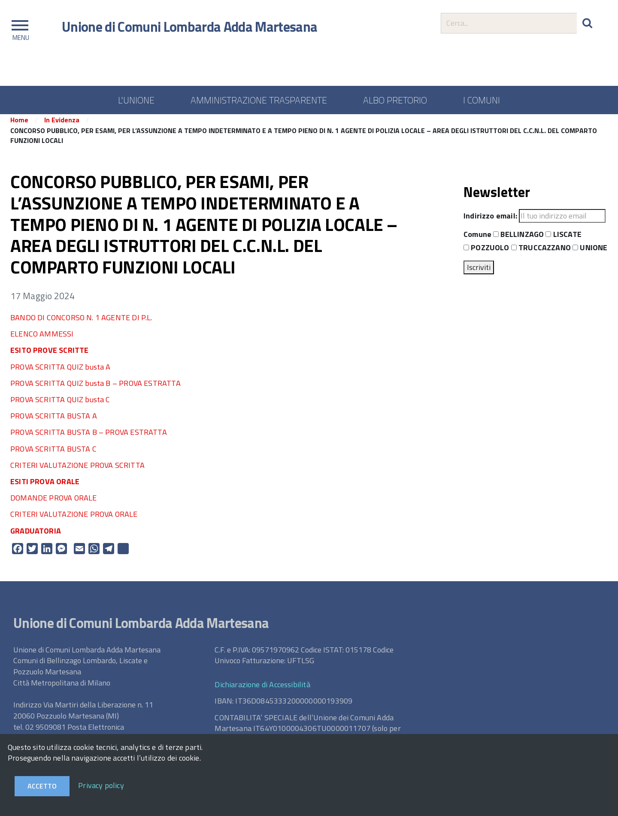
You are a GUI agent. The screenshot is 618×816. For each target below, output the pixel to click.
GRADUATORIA (35, 536)
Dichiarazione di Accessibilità (262, 690)
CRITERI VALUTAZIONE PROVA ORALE (74, 520)
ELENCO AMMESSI (42, 339)
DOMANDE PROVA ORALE (53, 503)
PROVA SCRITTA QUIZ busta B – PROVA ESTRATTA (95, 388)
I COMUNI (481, 100)
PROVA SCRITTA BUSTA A (53, 421)
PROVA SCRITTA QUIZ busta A (60, 372)
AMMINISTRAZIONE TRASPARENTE (259, 100)
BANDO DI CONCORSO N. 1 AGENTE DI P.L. (81, 323)
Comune (477, 240)
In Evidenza (61, 126)
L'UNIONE (136, 100)
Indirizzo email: (490, 221)
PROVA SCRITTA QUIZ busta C (60, 405)
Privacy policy (101, 785)
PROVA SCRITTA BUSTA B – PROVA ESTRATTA (88, 438)
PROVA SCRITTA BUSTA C (53, 454)
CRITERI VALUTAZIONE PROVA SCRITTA (77, 470)
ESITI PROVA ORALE (44, 487)
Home (19, 126)
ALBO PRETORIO (395, 100)
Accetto (42, 786)
